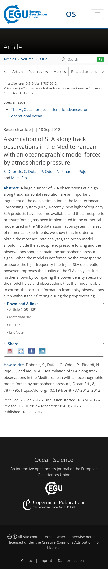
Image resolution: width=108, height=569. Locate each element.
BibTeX (15, 324)
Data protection (71, 560)
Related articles (84, 71)
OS (71, 14)
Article (18, 71)
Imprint (46, 560)
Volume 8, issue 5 (35, 59)
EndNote (16, 332)
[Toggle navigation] (97, 14)
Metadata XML (21, 317)
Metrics (60, 71)
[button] (63, 59)
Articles (10, 59)
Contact (27, 560)
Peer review (38, 71)
